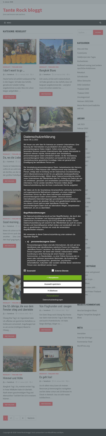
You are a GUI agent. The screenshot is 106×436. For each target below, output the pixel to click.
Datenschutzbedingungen (53, 300)
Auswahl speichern (52, 284)
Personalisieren (53, 296)
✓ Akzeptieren (52, 278)
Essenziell (30, 270)
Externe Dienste (60, 270)
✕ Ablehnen (52, 291)
